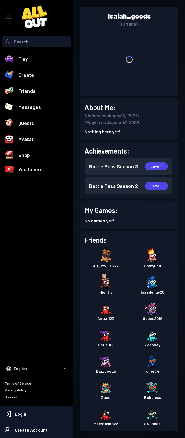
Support (11, 397)
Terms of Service (18, 383)
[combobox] (36, 41)
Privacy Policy (16, 390)
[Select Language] (36, 368)
